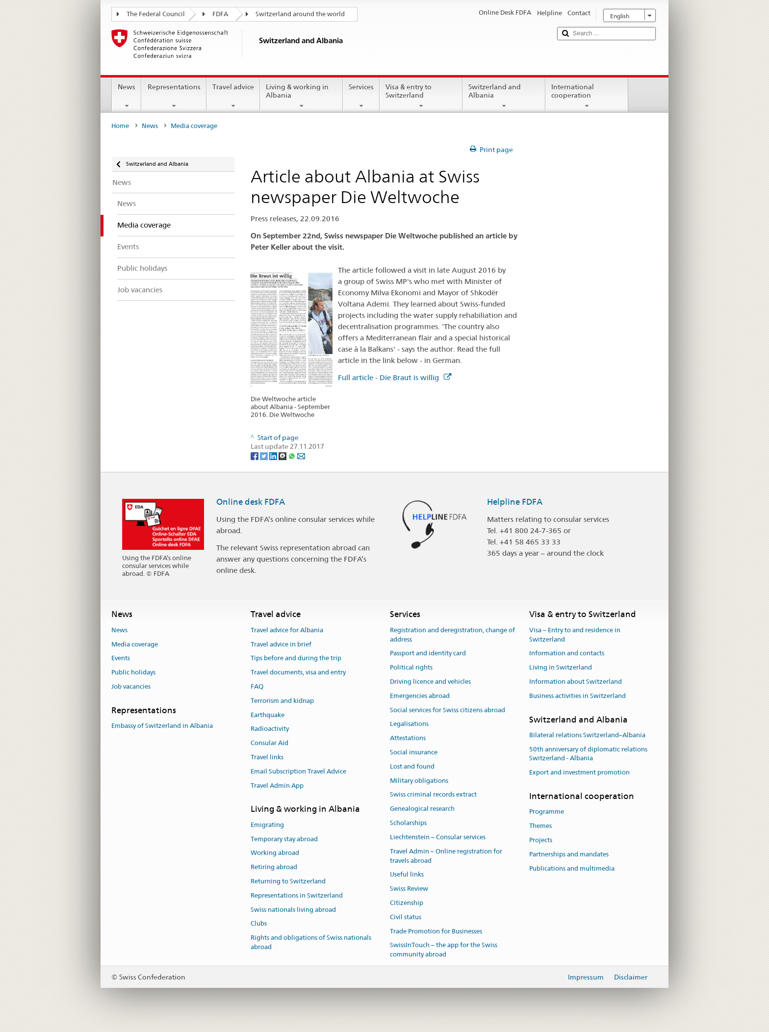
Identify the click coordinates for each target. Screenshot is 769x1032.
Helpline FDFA (514, 502)
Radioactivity (270, 729)
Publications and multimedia (572, 868)
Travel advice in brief (281, 644)
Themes (540, 825)
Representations (173, 96)
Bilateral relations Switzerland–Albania (587, 735)
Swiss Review (409, 888)
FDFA (220, 14)
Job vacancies (131, 686)
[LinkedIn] (274, 456)
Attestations (408, 738)
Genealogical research (422, 809)
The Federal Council (156, 14)
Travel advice (233, 96)
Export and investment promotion (579, 772)
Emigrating (267, 824)
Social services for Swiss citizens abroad (447, 710)
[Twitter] (264, 456)
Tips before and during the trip (296, 658)
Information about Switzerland (575, 681)
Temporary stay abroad (284, 839)
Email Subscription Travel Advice (298, 771)
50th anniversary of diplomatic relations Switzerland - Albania (588, 754)
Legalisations (409, 724)
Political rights (411, 667)
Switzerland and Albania (504, 96)
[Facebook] (255, 456)
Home (120, 125)
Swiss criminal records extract (433, 795)
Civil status (405, 917)
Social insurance (413, 752)
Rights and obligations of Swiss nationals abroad (311, 942)
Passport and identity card (428, 653)
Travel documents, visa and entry (298, 672)
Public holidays (133, 672)
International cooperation (587, 96)
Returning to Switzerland (288, 881)
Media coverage (134, 644)
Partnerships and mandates (569, 854)
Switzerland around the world (300, 14)
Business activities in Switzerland (577, 695)
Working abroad (275, 853)
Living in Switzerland (560, 667)
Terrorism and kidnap (282, 700)
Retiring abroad (274, 867)
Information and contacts (566, 653)
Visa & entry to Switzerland (421, 96)
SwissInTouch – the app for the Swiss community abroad (443, 950)
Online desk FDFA (250, 502)
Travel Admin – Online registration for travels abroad (446, 856)
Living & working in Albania (301, 96)
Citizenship (406, 902)
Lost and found (412, 766)
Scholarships (408, 822)
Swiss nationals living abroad (293, 909)
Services (361, 96)
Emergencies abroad (420, 695)
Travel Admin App (277, 785)
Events (120, 658)
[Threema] (283, 456)
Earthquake (267, 715)
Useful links (407, 874)
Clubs (259, 924)
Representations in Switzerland (297, 895)
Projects (540, 840)
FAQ (257, 686)
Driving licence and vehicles (430, 681)
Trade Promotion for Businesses (436, 931)
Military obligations (419, 780)
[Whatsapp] (292, 456)
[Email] (301, 456)
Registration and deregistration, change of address (452, 634)
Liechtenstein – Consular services (438, 837)
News (126, 96)
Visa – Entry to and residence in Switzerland (574, 634)
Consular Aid (269, 743)
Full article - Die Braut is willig (394, 377)
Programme (546, 812)
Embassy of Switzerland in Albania (162, 725)
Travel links (267, 757)
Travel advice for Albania (287, 630)
